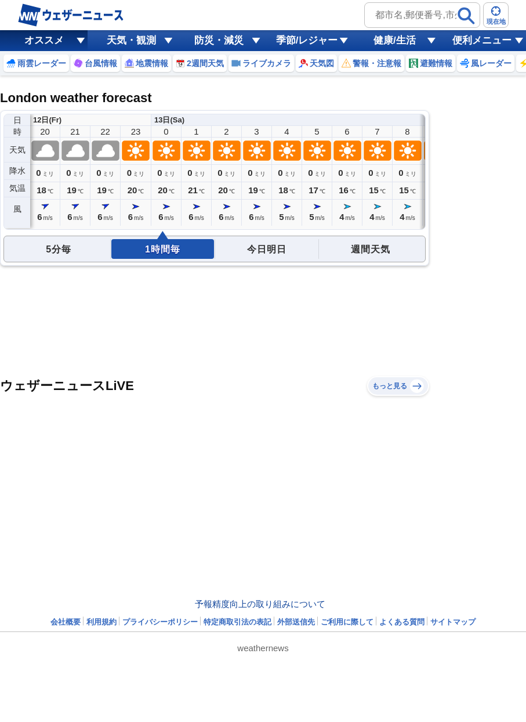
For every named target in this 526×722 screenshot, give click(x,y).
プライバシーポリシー (160, 622)
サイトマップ (453, 622)
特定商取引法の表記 (237, 622)
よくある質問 (402, 622)
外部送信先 (296, 622)
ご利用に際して (347, 622)
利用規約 (101, 622)
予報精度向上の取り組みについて (260, 604)
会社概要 (65, 622)
